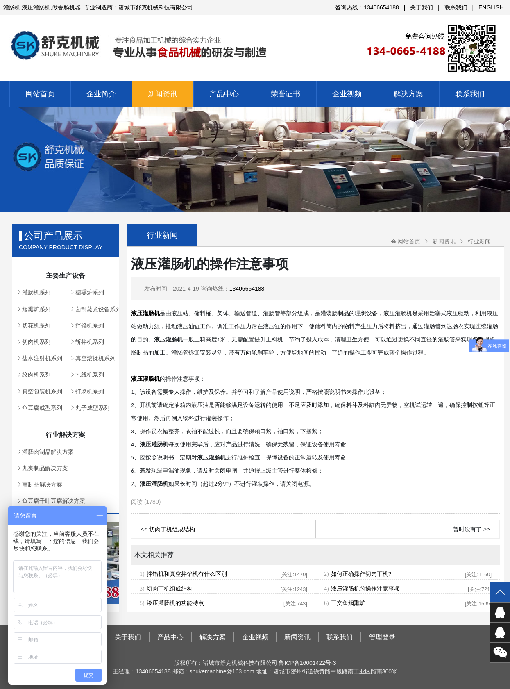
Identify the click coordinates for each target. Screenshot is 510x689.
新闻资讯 (162, 94)
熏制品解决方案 (42, 484)
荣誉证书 (285, 94)
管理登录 (382, 637)
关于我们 (421, 7)
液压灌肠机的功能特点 (175, 603)
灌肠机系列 (36, 292)
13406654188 (247, 288)
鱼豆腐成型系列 (42, 408)
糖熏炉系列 (89, 292)
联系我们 (455, 7)
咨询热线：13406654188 (367, 7)
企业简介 (101, 94)
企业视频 (347, 94)
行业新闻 (479, 241)
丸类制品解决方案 (45, 468)
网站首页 (40, 94)
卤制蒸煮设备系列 (97, 309)
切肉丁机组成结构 (172, 529)
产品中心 (224, 94)
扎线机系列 (89, 374)
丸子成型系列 (92, 408)
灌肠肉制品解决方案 (48, 451)
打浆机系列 (89, 391)
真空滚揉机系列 (95, 358)
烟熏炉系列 (36, 309)
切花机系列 (36, 325)
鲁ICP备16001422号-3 (307, 662)
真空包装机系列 (42, 391)
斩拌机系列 (89, 342)
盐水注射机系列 (42, 358)
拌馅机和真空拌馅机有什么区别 (187, 574)
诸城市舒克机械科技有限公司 (255, 41)
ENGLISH (490, 7)
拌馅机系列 (89, 325)
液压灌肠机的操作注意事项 (365, 588)
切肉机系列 (36, 342)
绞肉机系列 (36, 374)
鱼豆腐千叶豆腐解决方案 (53, 501)
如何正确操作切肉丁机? (361, 574)
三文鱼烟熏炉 (348, 603)
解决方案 (408, 94)
